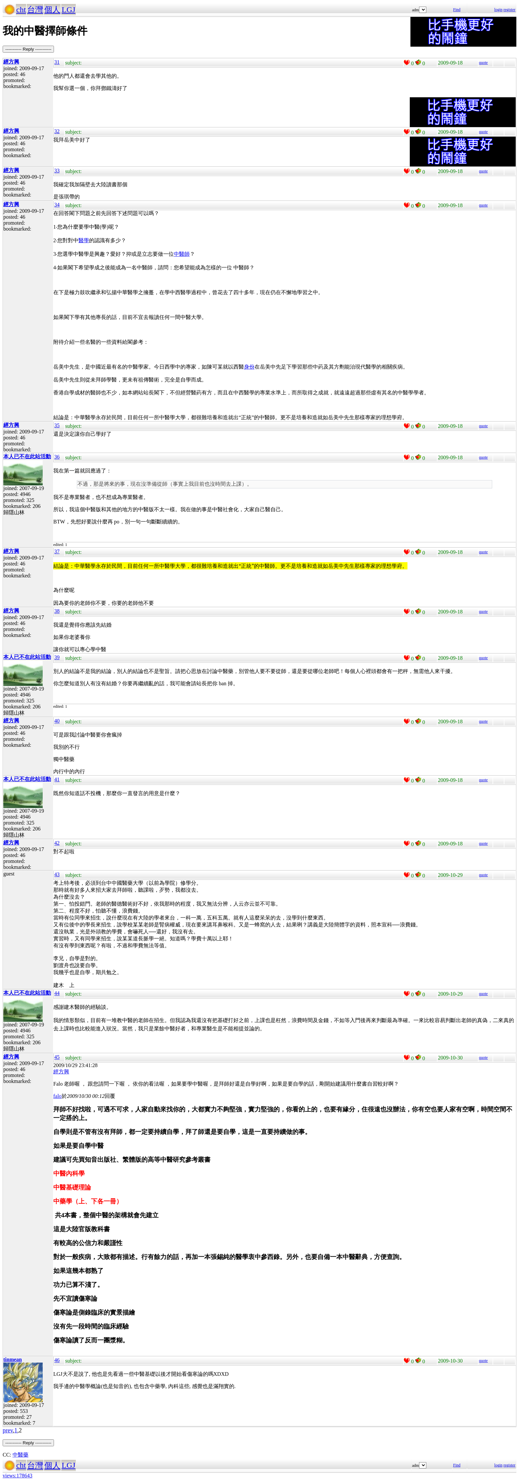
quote (483, 62)
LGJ (68, 9)
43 (57, 874)
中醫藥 (20, 1455)
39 (57, 657)
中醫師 (182, 254)
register (509, 9)
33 (57, 170)
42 (57, 843)
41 (57, 779)
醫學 (83, 240)
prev (8, 1430)
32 (57, 131)
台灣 (35, 9)
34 (57, 204)
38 (57, 611)
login (498, 9)
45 (57, 1057)
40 (57, 721)
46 (57, 1360)
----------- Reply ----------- (28, 49)
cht (21, 9)
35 (57, 425)
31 (57, 62)
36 (57, 457)
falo (57, 1096)
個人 (52, 9)
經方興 (61, 1071)
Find (456, 9)
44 (57, 993)
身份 (249, 367)
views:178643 (17, 1475)
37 (57, 551)
